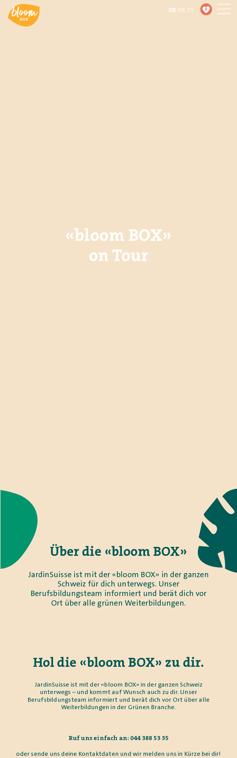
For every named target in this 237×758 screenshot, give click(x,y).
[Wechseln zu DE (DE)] (172, 9)
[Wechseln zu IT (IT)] (191, 9)
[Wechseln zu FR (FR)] (182, 9)
